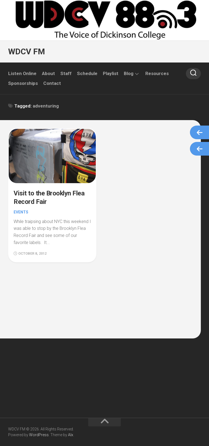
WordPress (39, 435)
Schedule (87, 73)
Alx (70, 435)
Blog (128, 73)
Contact (52, 83)
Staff (66, 73)
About (48, 73)
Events (21, 212)
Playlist (110, 73)
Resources (157, 73)
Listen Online (22, 73)
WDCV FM (26, 51)
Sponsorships (23, 83)
